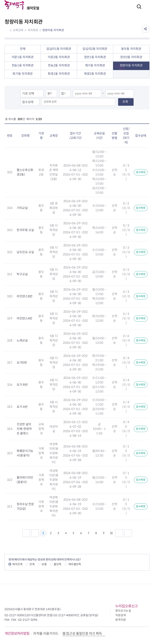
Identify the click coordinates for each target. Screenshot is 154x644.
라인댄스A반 (24, 318)
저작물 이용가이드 (45, 634)
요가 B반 (22, 385)
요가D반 (22, 363)
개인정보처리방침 (17, 633)
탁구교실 (22, 274)
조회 (125, 102)
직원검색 (120, 615)
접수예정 (140, 172)
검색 (138, 9)
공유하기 (145, 29)
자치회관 (33, 30)
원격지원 (120, 620)
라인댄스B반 (25, 296)
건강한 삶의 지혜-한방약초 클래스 (24, 428)
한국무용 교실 (25, 230)
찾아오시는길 (123, 610)
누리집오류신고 (126, 606)
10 (111, 533)
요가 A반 (22, 407)
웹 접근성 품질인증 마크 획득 (82, 634)
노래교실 (22, 340)
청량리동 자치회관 (53, 30)
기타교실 (22, 208)
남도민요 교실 (25, 252)
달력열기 (97, 94)
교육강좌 (18, 30)
